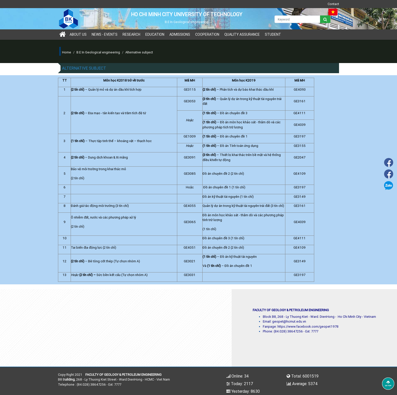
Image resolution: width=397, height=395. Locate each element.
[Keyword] (297, 19)
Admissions (179, 34)
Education (154, 34)
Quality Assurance (242, 34)
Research (131, 34)
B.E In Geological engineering (98, 52)
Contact (333, 4)
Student (273, 34)
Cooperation (207, 34)
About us (78, 34)
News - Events (104, 34)
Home (66, 52)
